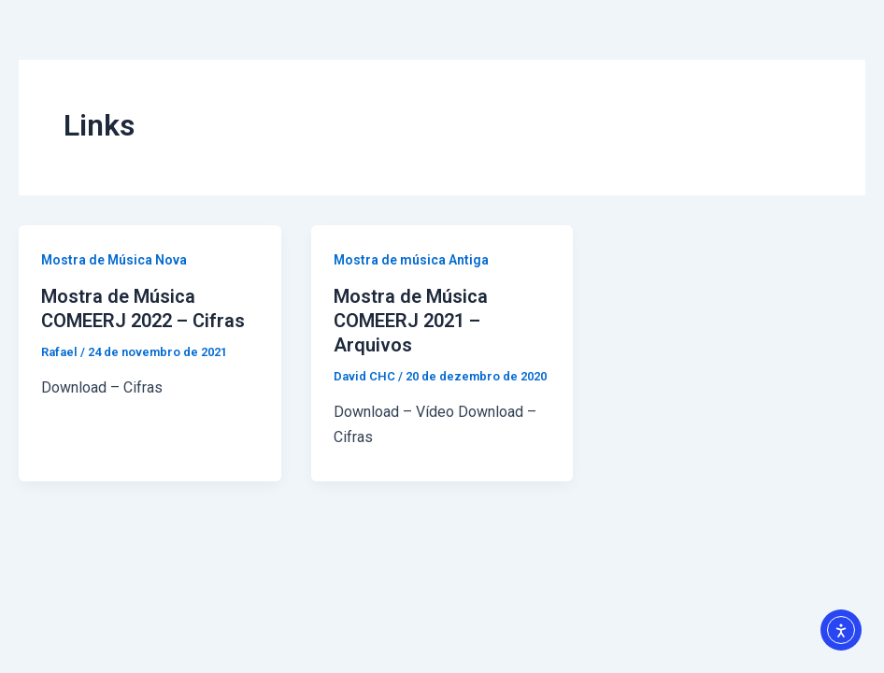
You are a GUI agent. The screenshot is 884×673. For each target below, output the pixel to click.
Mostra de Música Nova (114, 259)
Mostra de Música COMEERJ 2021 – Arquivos (411, 320)
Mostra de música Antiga (411, 259)
